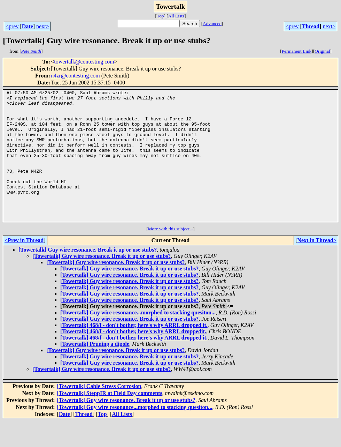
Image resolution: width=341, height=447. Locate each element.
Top (160, 15)
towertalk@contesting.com (84, 62)
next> (42, 26)
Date (27, 26)
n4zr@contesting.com (75, 76)
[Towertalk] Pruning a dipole (94, 370)
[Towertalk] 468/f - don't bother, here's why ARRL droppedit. (133, 357)
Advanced (212, 23)
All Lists (176, 15)
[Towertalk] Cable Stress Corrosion (99, 412)
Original (322, 51)
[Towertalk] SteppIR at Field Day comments (109, 419)
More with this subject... (170, 255)
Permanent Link (297, 51)
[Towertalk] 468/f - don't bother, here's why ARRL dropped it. (134, 351)
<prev (12, 26)
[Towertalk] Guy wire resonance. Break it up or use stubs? (87, 276)
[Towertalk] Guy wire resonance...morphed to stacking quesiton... (138, 339)
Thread (310, 26)
